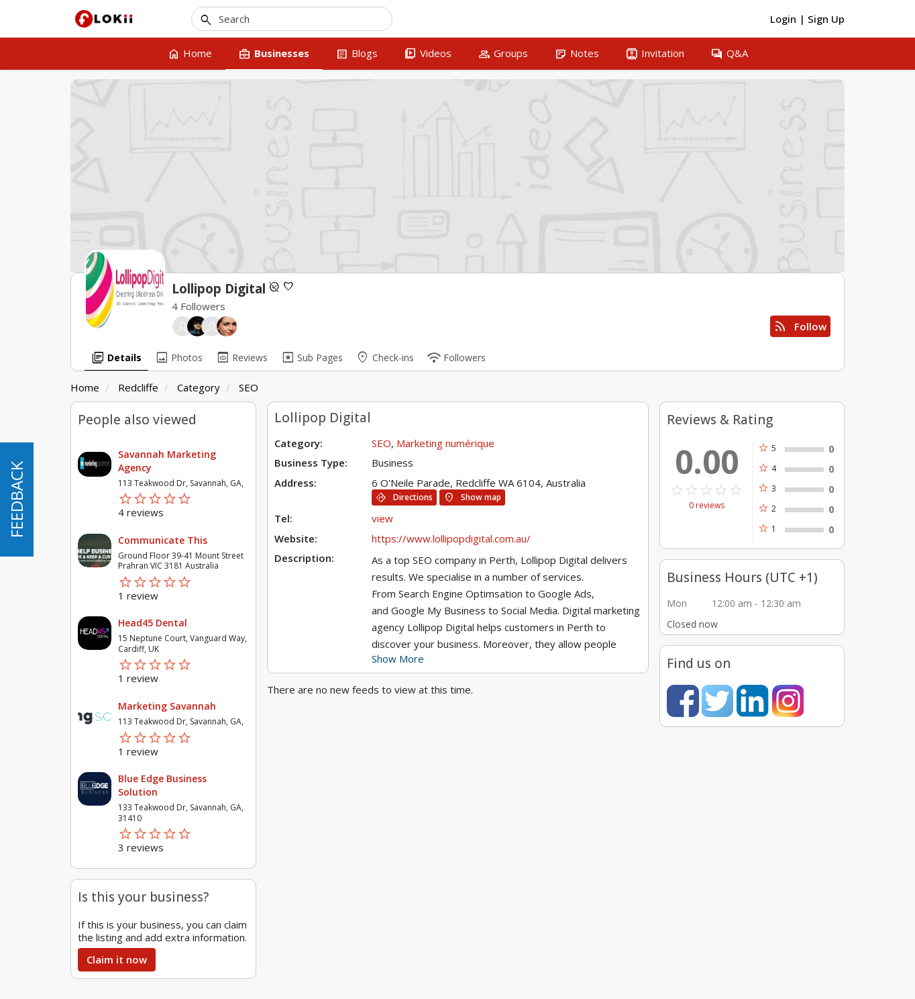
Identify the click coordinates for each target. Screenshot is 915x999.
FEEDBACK (16, 499)
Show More (398, 658)
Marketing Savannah (167, 706)
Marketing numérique (445, 443)
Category (198, 387)
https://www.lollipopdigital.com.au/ (452, 538)
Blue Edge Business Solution (162, 785)
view (382, 518)
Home (84, 387)
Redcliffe (138, 387)
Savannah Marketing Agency (167, 461)
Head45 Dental (152, 622)
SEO (248, 387)
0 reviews (706, 505)
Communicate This (162, 540)
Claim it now (117, 959)
